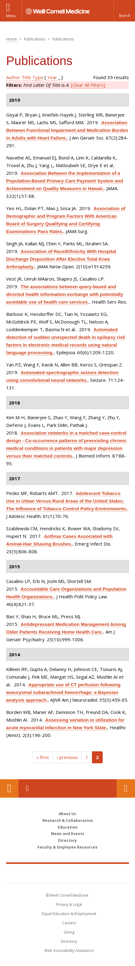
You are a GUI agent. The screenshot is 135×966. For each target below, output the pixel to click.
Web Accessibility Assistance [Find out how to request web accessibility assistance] (69, 950)
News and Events (67, 833)
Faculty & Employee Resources (67, 847)
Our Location (9, 788)
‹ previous (67, 757)
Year (52, 77)
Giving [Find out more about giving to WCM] (69, 932)
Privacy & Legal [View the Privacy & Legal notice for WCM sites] (69, 904)
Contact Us (126, 788)
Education (67, 827)
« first (42, 757)
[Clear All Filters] (88, 85)
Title (26, 77)
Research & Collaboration (67, 820)
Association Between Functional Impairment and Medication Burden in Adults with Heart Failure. (67, 130)
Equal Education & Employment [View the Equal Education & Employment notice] (69, 913)
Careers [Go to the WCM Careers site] (69, 923)
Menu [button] (11, 15)
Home (11, 39)
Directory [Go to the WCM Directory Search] (69, 941)
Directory (67, 840)
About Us (67, 813)
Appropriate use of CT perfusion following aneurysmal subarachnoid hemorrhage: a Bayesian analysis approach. (63, 692)
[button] (124, 10)
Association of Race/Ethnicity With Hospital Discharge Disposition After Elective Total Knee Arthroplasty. (61, 259)
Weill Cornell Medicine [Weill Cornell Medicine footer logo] (67, 873)
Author (13, 77)
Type (37, 77)
